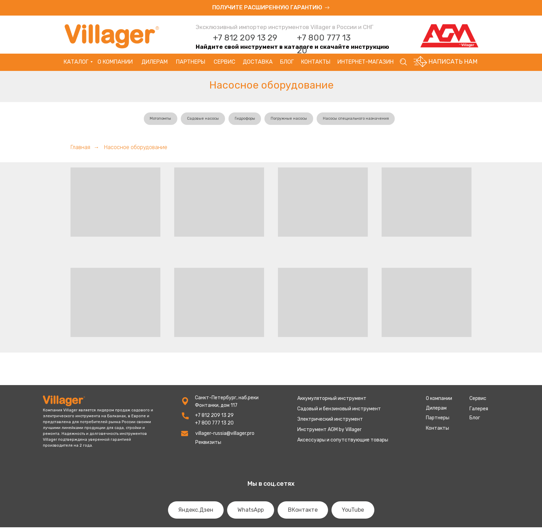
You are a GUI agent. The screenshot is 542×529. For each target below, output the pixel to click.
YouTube (353, 511)
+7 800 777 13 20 (214, 425)
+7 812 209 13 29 (245, 38)
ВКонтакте (303, 511)
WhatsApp (250, 511)
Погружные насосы (291, 119)
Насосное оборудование (135, 149)
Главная (80, 149)
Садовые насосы (199, 119)
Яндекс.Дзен (195, 511)
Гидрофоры (244, 119)
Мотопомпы (153, 119)
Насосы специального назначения (362, 119)
